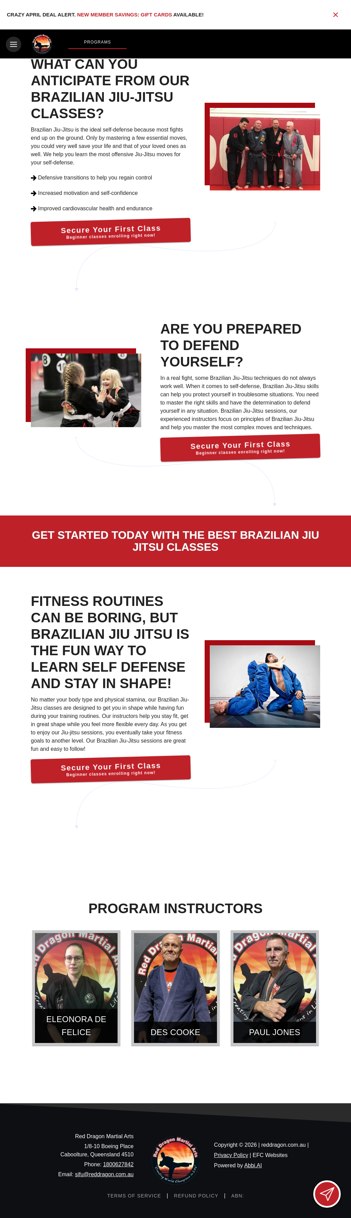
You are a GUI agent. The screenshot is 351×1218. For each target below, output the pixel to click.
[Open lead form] (327, 1194)
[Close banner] (335, 15)
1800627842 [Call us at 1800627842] (118, 1164)
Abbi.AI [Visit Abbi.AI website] (253, 1165)
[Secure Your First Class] (111, 231)
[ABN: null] (238, 1195)
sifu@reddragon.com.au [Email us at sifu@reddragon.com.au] (104, 1174)
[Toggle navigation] (13, 44)
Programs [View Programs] (97, 42)
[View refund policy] (196, 1195)
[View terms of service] (134, 1195)
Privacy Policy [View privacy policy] (231, 1155)
